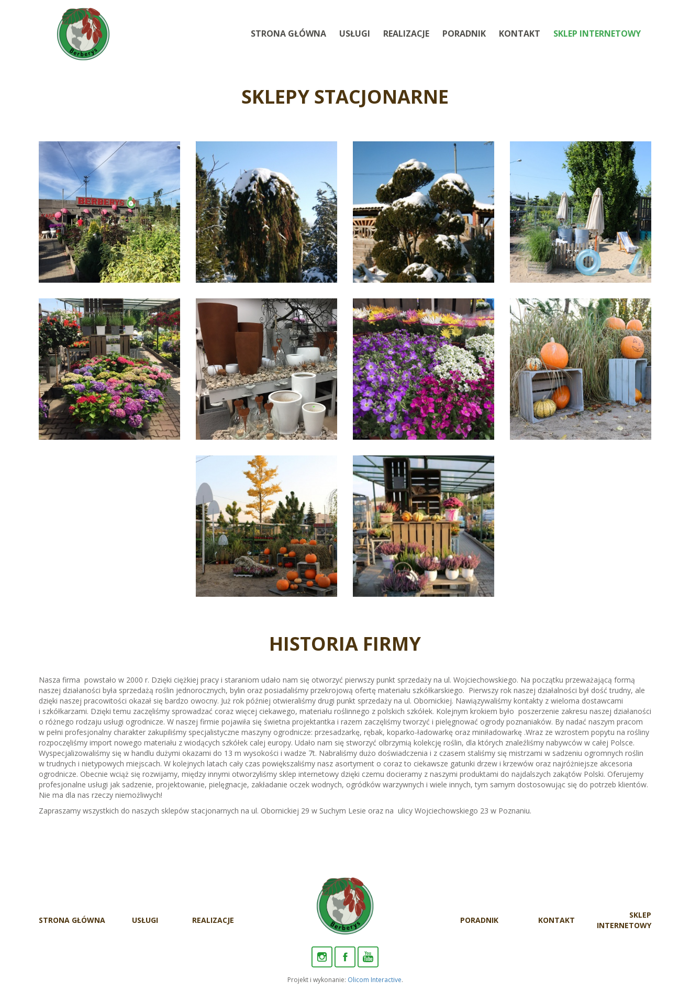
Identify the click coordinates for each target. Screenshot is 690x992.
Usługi (354, 33)
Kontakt (519, 33)
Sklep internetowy (597, 33)
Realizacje (406, 33)
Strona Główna (288, 33)
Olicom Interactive (375, 979)
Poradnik (464, 33)
